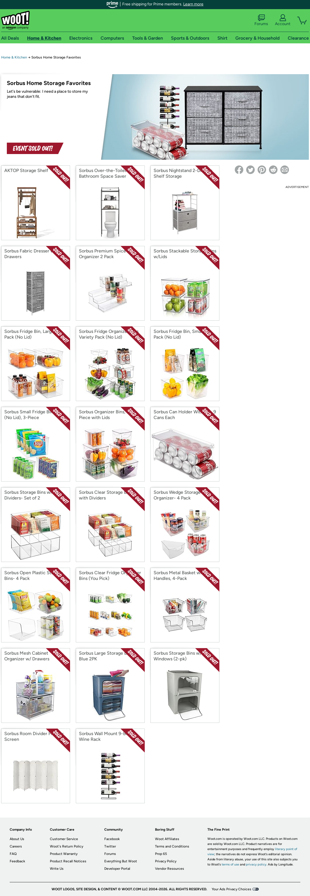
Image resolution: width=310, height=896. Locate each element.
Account (282, 20)
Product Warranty (64, 854)
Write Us (57, 869)
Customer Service (64, 839)
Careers (16, 846)
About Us (17, 839)
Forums (261, 20)
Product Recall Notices (68, 861)
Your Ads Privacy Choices (231, 889)
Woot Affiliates (167, 839)
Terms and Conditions (172, 846)
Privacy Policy (165, 861)
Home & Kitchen (14, 57)
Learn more (193, 4)
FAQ (13, 854)
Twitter (110, 846)
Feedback (17, 861)
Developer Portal (117, 869)
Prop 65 (161, 854)
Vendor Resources (169, 869)
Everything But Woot (120, 861)
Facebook (112, 839)
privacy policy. (256, 864)
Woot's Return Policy (66, 846)
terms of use (230, 864)
